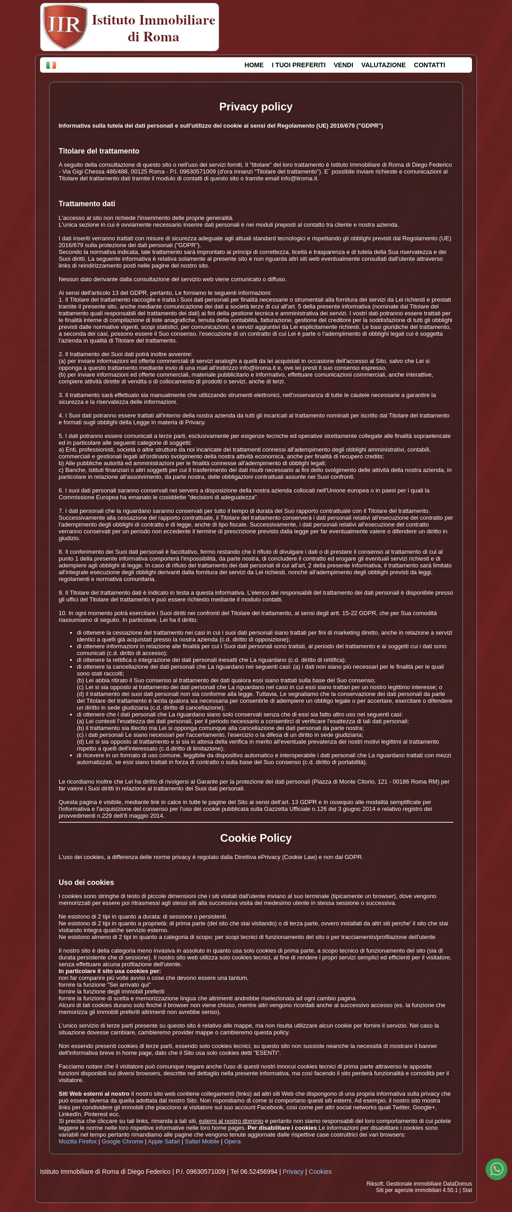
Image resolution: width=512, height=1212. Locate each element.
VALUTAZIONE (383, 65)
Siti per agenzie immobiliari (408, 1190)
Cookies (320, 1171)
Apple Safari (164, 1141)
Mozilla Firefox (78, 1141)
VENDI (343, 65)
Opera (232, 1141)
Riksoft (374, 1184)
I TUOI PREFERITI (299, 65)
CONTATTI (429, 65)
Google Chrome (122, 1141)
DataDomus (457, 1184)
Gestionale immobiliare (414, 1184)
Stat (467, 1190)
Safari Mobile (202, 1141)
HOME (254, 65)
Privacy (293, 1171)
